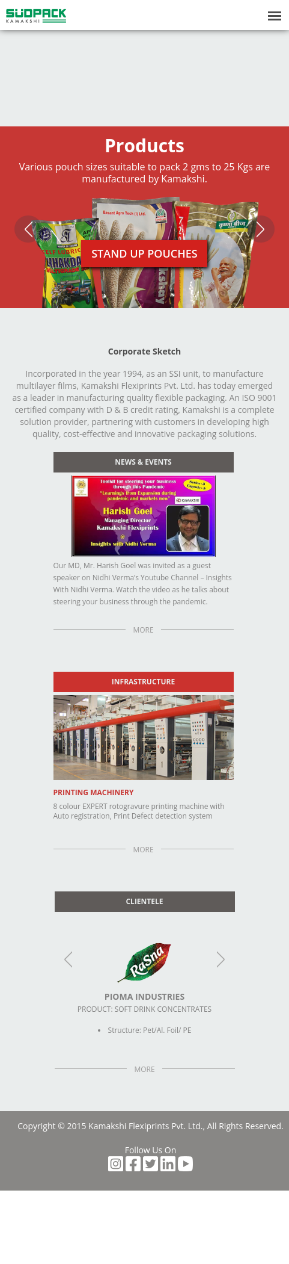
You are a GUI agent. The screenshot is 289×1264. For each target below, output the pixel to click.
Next (261, 229)
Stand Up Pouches (144, 253)
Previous (28, 229)
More (143, 630)
